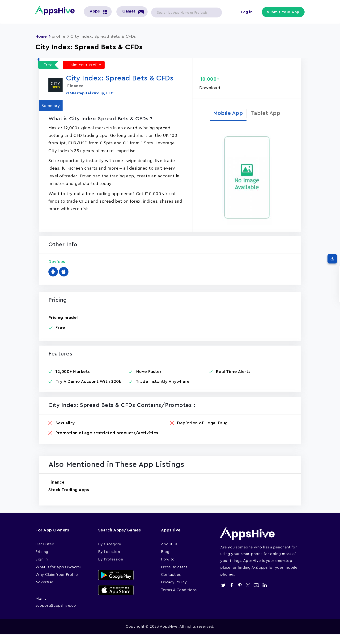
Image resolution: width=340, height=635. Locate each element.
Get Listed (44, 544)
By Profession (110, 559)
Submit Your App (283, 12)
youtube (256, 586)
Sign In (41, 559)
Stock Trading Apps (68, 490)
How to (168, 559)
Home (41, 36)
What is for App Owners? (58, 567)
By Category (109, 544)
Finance (56, 483)
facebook (231, 586)
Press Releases (174, 567)
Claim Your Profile (85, 64)
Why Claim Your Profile (56, 575)
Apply (214, 12)
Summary (52, 105)
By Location (109, 552)
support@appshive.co (55, 606)
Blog (165, 552)
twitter (223, 586)
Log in (247, 12)
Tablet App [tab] (267, 113)
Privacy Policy (174, 583)
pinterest (240, 586)
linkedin (265, 586)
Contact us (171, 575)
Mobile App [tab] (227, 113)
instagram (248, 586)
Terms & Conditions (179, 590)
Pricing (41, 552)
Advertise (44, 583)
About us (169, 544)
